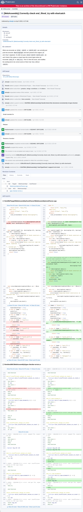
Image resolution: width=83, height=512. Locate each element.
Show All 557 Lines (23, 360)
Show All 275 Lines (24, 369)
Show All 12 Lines (23, 432)
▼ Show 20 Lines (35, 205)
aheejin (11, 21)
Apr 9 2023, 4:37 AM (28, 82)
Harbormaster (9, 129)
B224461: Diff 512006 (37, 143)
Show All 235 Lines (23, 305)
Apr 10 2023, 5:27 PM (30, 147)
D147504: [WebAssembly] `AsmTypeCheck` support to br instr (40, 167)
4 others (43, 88)
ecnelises (34, 88)
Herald (7, 85)
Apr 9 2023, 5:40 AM (50, 129)
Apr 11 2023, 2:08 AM (20, 157)
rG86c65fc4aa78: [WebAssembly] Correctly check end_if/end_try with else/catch (26, 41)
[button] (81, 2)
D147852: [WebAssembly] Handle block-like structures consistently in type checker (51, 103)
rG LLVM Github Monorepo (11, 77)
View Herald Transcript (39, 85)
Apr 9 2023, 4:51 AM (38, 110)
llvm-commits (26, 99)
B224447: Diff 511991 (37, 129)
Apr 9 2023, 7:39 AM (38, 134)
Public (15, 16)
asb (7, 35)
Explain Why (9, 157)
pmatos (23, 88)
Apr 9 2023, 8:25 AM (50, 143)
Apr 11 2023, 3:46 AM (67, 167)
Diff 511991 (27, 120)
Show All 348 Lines (23, 507)
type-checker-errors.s (16, 191)
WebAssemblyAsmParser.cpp (18, 186)
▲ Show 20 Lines (12, 305)
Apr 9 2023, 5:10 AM (38, 120)
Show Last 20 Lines (34, 360)
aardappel (9, 37)
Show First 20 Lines (12, 205)
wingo (29, 88)
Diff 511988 (27, 110)
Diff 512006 (27, 134)
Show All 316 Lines (24, 205)
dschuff (8, 33)
